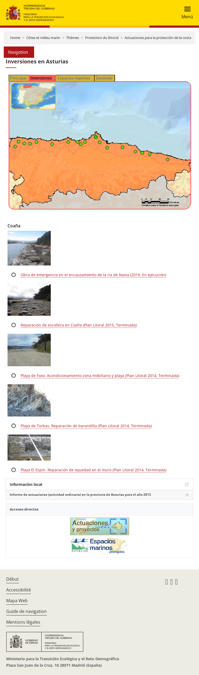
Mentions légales (23, 622)
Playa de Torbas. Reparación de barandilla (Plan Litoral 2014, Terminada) (86, 425)
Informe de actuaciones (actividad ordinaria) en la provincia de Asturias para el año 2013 (80, 494)
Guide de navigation (26, 611)
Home (15, 37)
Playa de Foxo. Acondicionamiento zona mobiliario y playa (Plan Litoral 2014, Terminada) (100, 375)
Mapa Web (17, 601)
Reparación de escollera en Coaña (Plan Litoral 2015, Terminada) (79, 325)
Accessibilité (18, 590)
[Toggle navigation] (185, 12)
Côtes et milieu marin (43, 37)
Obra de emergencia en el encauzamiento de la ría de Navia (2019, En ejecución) (93, 274)
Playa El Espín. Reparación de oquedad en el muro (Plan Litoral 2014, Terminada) (93, 469)
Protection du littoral (101, 37)
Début (12, 579)
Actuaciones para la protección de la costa (158, 37)
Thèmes (72, 37)
